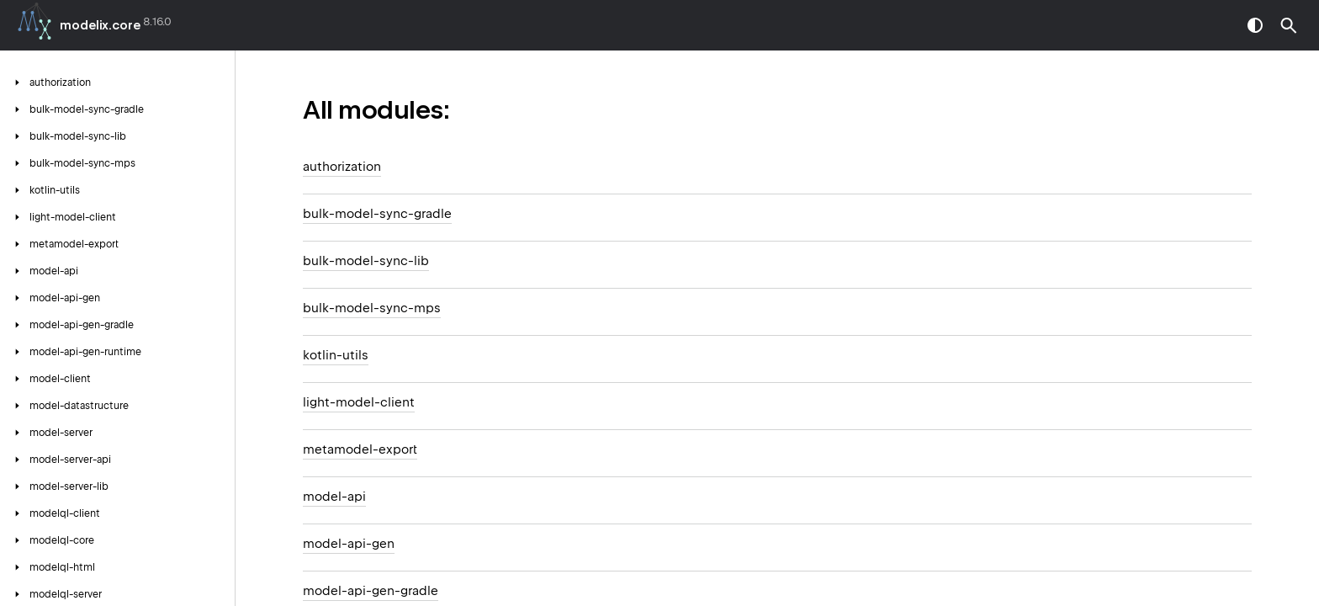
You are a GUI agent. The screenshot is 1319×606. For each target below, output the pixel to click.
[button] (1289, 25)
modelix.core (100, 25)
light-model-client (359, 402)
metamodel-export (360, 449)
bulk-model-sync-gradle (377, 213)
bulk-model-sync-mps (372, 308)
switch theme (1255, 25)
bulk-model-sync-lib (366, 260)
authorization (342, 166)
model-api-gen (349, 543)
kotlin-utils (335, 355)
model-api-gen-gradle (370, 590)
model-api (334, 496)
